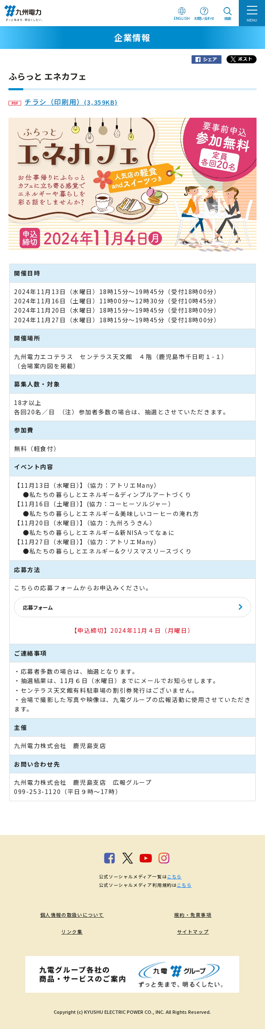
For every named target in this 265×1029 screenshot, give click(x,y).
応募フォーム (38, 607)
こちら (174, 876)
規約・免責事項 (192, 914)
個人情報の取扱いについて (72, 914)
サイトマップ (193, 931)
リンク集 (71, 931)
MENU (252, 20)
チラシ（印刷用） (62, 102)
